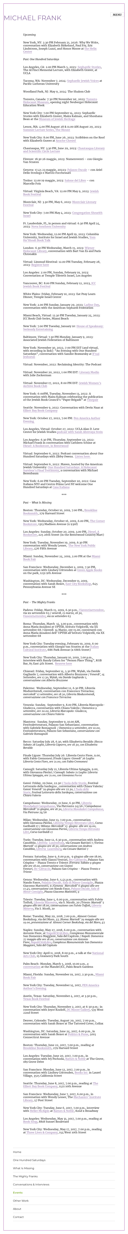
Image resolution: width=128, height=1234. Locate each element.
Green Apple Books (89, 570)
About (17, 1208)
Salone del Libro (75, 180)
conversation (31, 966)
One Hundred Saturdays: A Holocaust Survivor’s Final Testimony (60, 469)
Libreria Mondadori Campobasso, (83, 809)
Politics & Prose (78, 1034)
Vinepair (92, 399)
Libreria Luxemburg (50, 842)
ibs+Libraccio (77, 859)
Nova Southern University (48, 226)
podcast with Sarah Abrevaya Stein (80, 432)
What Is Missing (23, 1168)
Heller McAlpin (40, 1110)
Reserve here (63, 663)
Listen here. (82, 456)
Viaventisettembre (91, 610)
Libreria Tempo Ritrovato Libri (73, 822)
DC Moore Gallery (78, 1009)
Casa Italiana (61, 487)
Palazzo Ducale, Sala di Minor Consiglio (67, 882)
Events (18, 1192)
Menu (117, 14)
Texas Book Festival (36, 999)
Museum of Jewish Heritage (57, 119)
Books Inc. (81, 1072)
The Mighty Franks (25, 1176)
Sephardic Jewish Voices (83, 80)
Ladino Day (91, 304)
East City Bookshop (78, 583)
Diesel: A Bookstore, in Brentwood (45, 445)
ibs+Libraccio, (42, 868)
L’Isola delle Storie (74, 783)
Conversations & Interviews (31, 1184)
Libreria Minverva (45, 902)
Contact (18, 1217)
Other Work (21, 1200)
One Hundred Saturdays (29, 1160)
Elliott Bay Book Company (40, 410)
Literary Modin (89, 372)
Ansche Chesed (66, 140)
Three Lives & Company (42, 1132)
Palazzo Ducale (77, 169)
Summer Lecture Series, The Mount (46, 129)
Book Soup (30, 1121)
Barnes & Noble (75, 1058)
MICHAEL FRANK (32, 18)
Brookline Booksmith (37, 1048)
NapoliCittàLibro (57, 933)
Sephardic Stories (89, 67)
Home (17, 1152)
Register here (40, 264)
